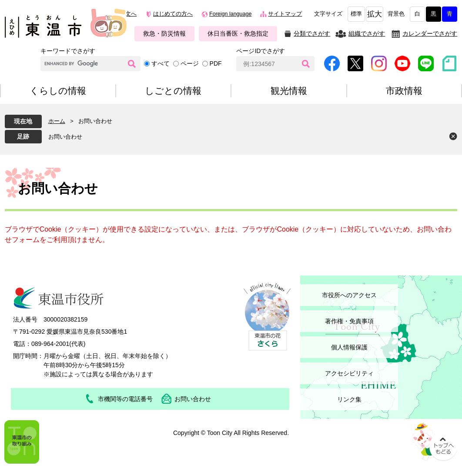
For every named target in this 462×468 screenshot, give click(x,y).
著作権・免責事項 (349, 321)
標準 (356, 14)
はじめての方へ (173, 14)
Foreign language (230, 14)
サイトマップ (285, 14)
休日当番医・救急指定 (238, 33)
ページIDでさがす (260, 50)
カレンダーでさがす (429, 33)
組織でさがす (366, 33)
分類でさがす (312, 33)
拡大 (374, 14)
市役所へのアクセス (349, 295)
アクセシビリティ (349, 373)
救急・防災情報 (164, 33)
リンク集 (349, 399)
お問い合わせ (65, 136)
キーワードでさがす (67, 50)
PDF (216, 63)
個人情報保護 (349, 347)
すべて (160, 63)
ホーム (56, 121)
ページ (190, 63)
